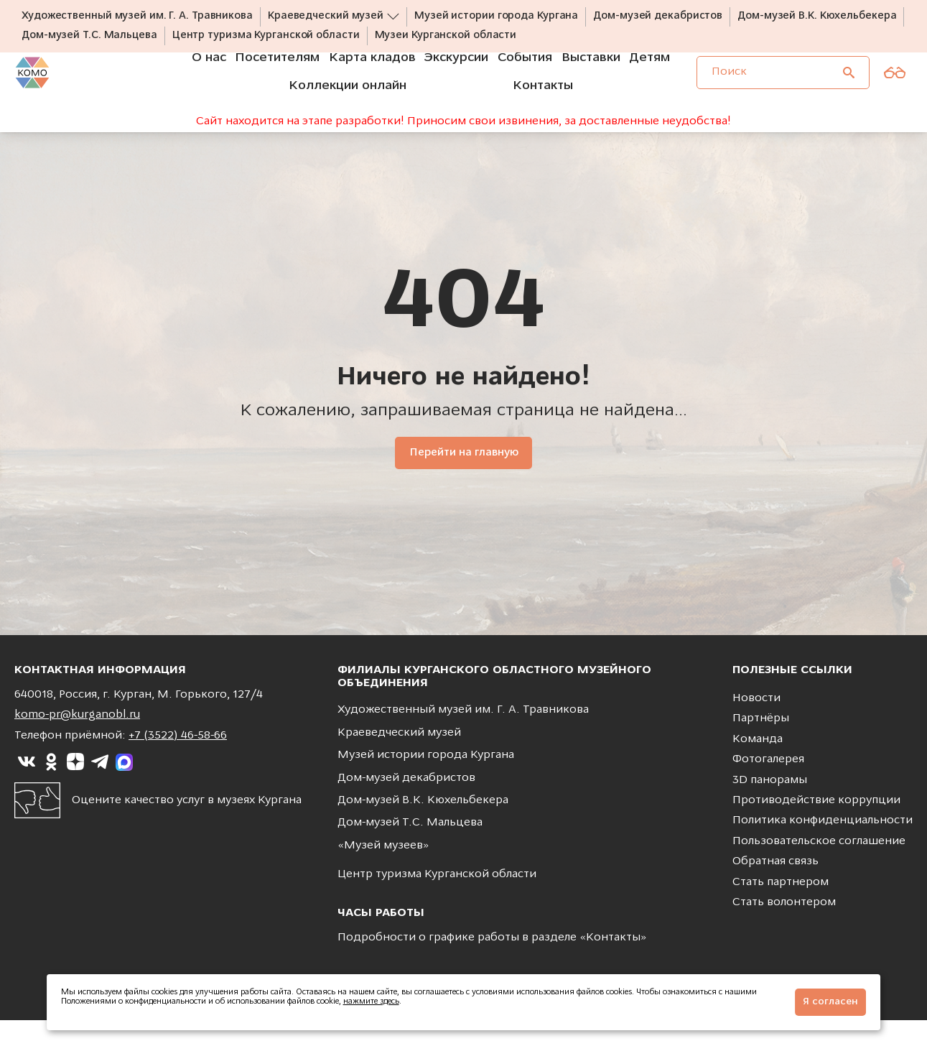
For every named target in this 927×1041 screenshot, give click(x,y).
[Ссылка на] (26, 783)
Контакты (613, 958)
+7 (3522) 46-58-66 (178, 756)
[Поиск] (849, 92)
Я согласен (830, 1001)
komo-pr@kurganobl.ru (77, 736)
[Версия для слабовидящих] (895, 91)
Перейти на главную (463, 474)
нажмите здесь (371, 1002)
